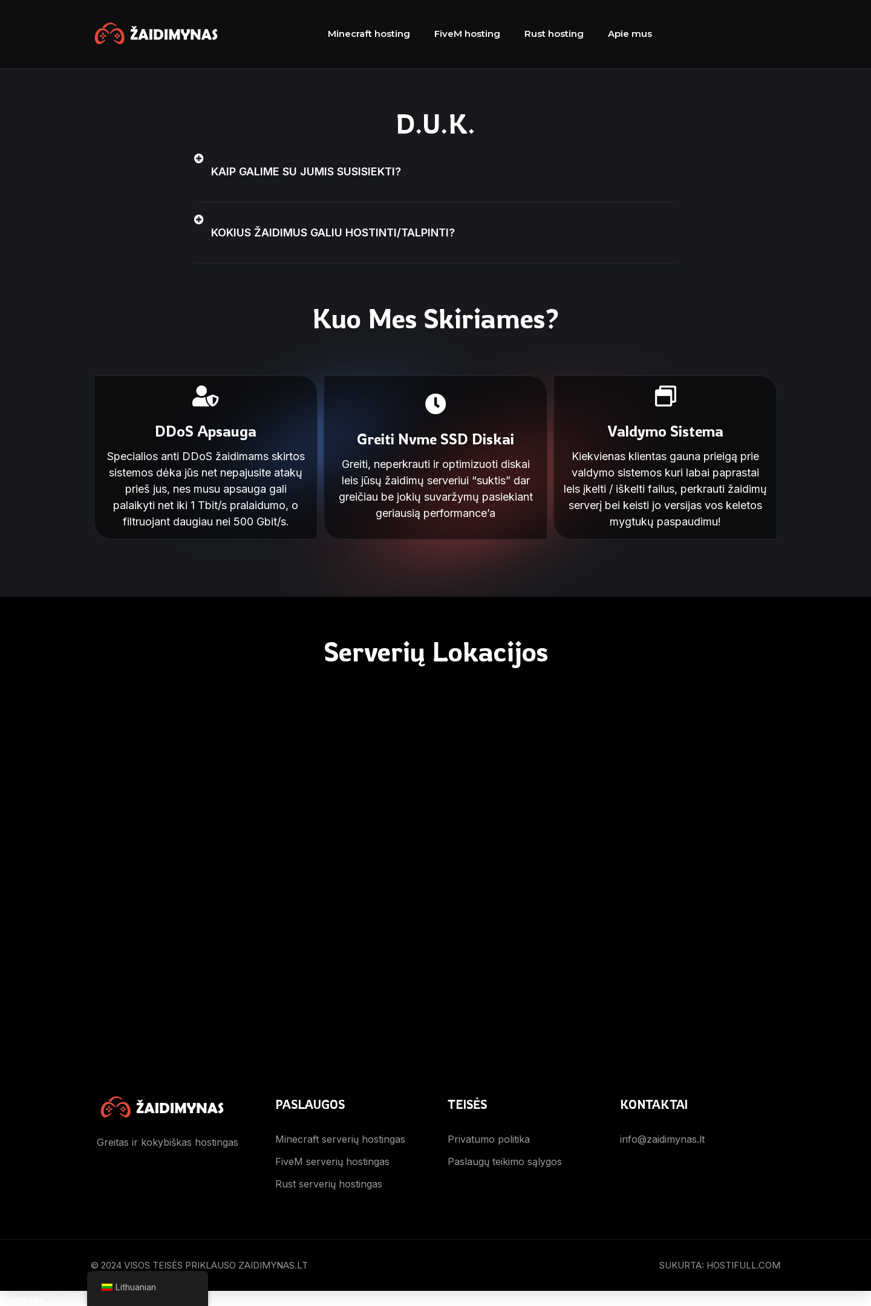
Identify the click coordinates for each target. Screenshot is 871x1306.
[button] (435, 172)
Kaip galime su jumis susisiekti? (306, 171)
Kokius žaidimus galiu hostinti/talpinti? (333, 232)
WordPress (71, 1298)
